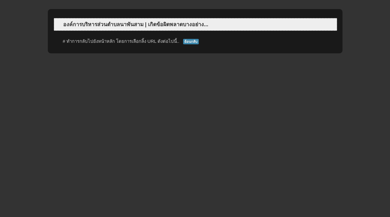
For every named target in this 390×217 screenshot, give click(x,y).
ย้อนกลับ (191, 41)
